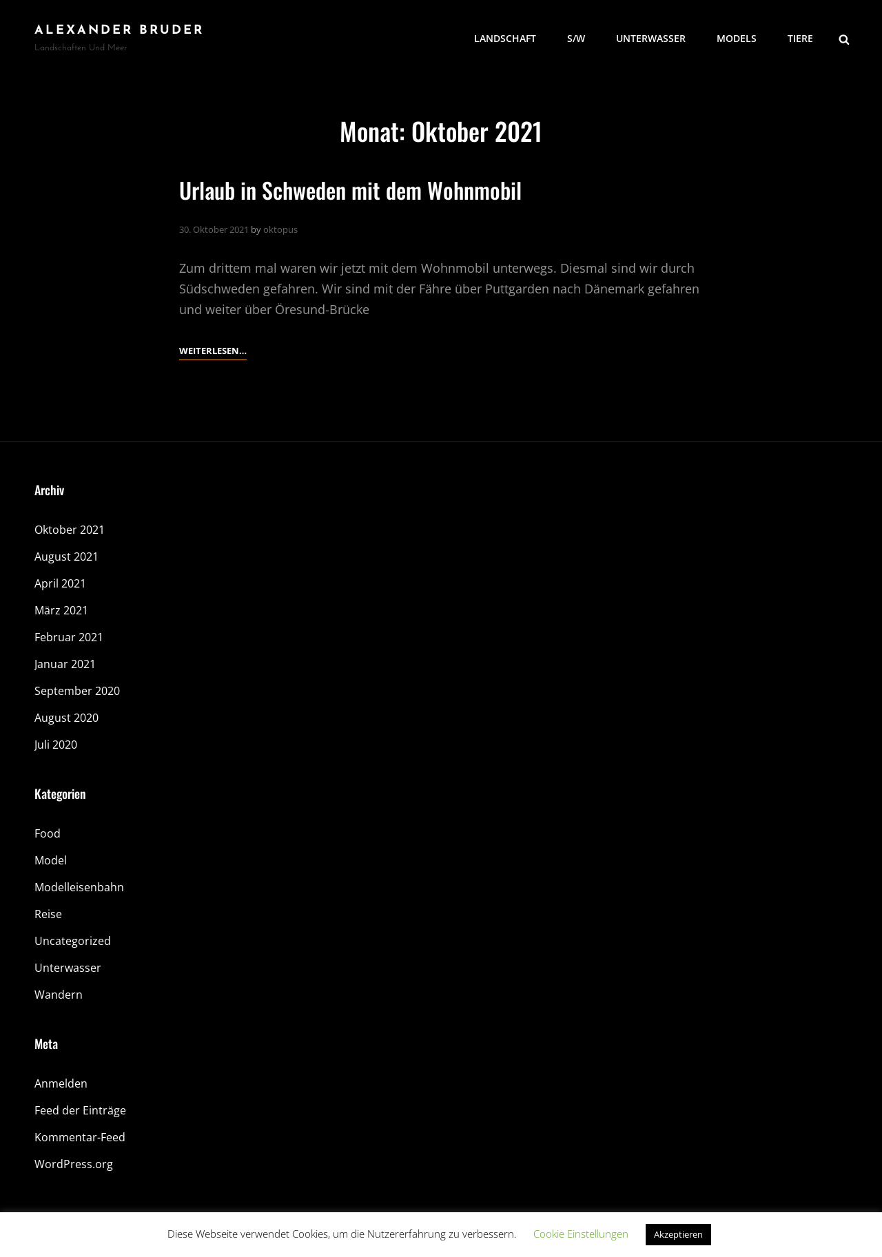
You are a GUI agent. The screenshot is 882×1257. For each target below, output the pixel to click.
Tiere (800, 38)
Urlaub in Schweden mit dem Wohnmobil (350, 190)
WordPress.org (73, 1164)
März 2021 (61, 610)
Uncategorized (72, 940)
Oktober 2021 (69, 529)
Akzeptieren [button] (678, 1234)
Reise (48, 914)
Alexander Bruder (119, 30)
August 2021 (66, 556)
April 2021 (60, 583)
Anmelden (61, 1083)
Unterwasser (651, 38)
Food (47, 833)
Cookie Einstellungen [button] (580, 1233)
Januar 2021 (65, 664)
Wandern (58, 994)
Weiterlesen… (213, 351)
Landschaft (505, 38)
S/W (576, 38)
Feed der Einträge (80, 1110)
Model (50, 860)
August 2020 (66, 717)
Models (737, 38)
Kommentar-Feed (79, 1137)
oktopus (280, 229)
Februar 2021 (68, 637)
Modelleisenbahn (79, 887)
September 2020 (77, 690)
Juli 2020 (55, 744)
